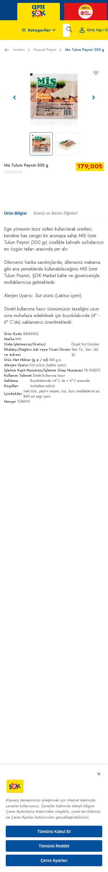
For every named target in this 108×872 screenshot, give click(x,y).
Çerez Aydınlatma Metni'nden (30, 811)
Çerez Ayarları (54, 860)
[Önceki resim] (14, 97)
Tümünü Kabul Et (54, 831)
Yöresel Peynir (47, 49)
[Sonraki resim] (93, 97)
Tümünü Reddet (54, 846)
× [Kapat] (99, 774)
